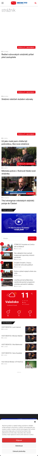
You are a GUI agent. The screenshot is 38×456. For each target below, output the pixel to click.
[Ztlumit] (34, 189)
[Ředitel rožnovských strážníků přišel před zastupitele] (19, 25)
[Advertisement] (19, 351)
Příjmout (19, 440)
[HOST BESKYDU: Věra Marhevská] (30, 306)
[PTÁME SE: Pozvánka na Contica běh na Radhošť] (7, 206)
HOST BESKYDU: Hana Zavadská (12, 312)
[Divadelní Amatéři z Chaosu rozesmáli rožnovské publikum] (7, 224)
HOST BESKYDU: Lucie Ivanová (11, 286)
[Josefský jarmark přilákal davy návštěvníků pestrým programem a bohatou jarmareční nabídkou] (7, 242)
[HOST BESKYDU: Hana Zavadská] (30, 315)
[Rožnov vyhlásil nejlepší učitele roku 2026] (7, 233)
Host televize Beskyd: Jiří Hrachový (12, 321)
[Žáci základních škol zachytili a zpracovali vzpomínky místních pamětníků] (7, 215)
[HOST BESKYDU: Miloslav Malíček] (30, 298)
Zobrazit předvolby (19, 451)
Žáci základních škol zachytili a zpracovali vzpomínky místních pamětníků (24, 214)
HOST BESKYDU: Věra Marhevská (12, 304)
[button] (35, 422)
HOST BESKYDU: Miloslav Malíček (12, 295)
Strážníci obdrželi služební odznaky (17, 70)
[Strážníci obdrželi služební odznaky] (19, 55)
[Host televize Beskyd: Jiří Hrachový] (30, 324)
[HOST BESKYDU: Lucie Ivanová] (30, 289)
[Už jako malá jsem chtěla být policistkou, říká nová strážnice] (19, 84)
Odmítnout (19, 446)
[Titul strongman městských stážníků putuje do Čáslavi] (19, 145)
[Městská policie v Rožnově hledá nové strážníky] (19, 115)
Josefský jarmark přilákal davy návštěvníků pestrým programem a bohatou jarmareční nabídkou (24, 241)
